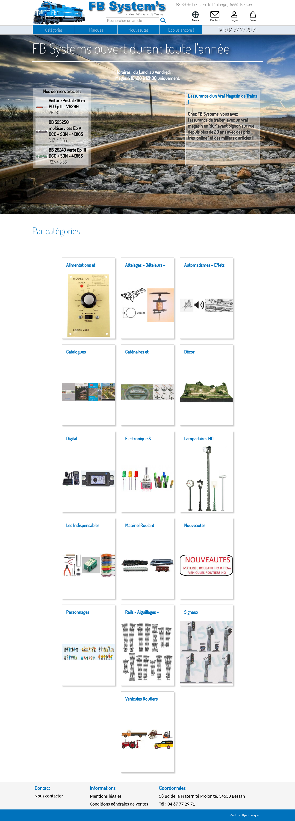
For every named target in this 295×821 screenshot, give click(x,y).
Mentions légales (105, 796)
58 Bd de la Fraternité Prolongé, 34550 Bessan (202, 796)
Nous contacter (49, 796)
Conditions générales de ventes (119, 804)
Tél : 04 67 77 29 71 (177, 804)
